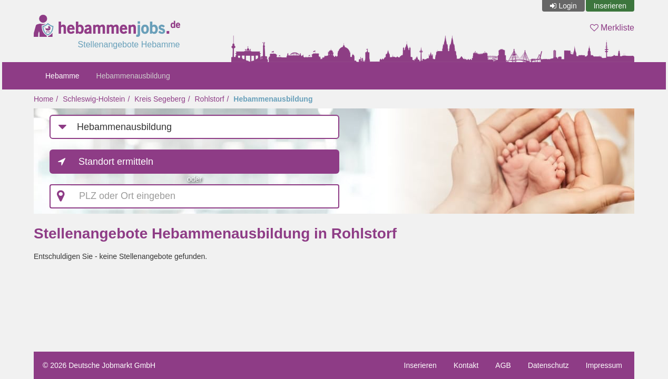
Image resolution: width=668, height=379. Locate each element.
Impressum (604, 365)
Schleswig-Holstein (94, 99)
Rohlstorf (209, 99)
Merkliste (612, 27)
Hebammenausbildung (133, 76)
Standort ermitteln (115, 161)
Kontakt (466, 365)
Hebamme (62, 76)
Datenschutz (548, 365)
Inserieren (610, 6)
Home (43, 99)
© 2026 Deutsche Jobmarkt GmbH (99, 365)
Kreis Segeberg (159, 99)
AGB (503, 365)
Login (567, 6)
